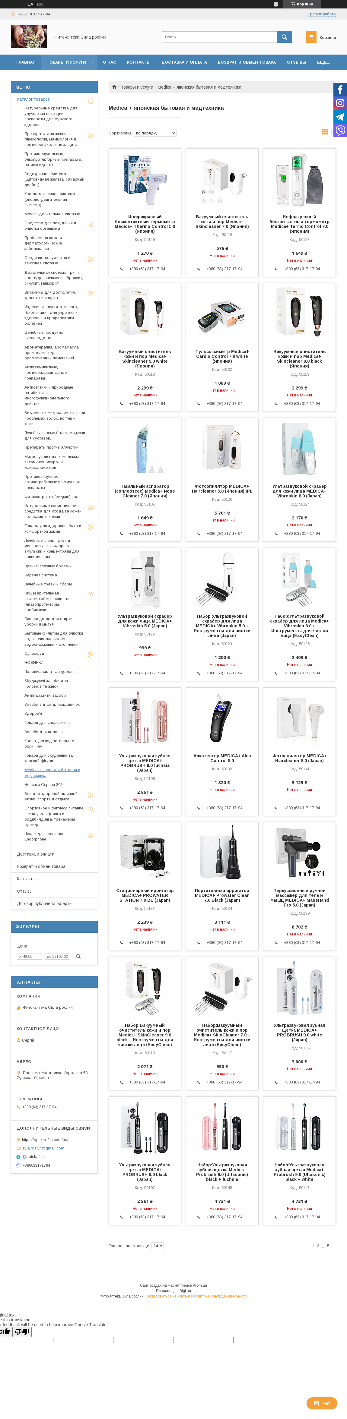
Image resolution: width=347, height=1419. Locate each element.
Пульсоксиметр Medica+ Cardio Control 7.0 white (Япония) (222, 356)
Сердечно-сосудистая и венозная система (47, 260)
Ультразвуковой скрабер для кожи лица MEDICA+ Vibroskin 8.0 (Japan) (299, 491)
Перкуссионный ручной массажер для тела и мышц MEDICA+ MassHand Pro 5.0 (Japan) (299, 897)
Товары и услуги (66, 62)
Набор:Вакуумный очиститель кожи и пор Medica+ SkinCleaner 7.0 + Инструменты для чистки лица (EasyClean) (222, 1035)
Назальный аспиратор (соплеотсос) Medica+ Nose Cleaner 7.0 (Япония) (145, 491)
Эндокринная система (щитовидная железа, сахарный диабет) (54, 179)
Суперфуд (34, 653)
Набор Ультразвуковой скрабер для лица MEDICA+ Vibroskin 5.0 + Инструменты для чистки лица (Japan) (222, 626)
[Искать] (284, 37)
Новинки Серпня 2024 (44, 784)
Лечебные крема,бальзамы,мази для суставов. (54, 435)
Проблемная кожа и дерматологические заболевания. (43, 243)
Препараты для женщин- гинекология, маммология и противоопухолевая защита (50, 139)
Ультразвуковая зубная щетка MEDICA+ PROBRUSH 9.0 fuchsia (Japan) (144, 763)
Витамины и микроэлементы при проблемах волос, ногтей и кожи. (54, 418)
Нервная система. (41, 575)
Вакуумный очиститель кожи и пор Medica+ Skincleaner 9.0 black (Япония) (299, 358)
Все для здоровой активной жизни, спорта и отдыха (51, 796)
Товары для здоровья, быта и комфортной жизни (52, 528)
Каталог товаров (33, 99)
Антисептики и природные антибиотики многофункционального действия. (48, 395)
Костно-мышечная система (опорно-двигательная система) (49, 199)
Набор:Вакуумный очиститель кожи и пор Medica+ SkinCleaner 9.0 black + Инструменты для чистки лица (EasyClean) (144, 1035)
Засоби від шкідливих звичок (52, 704)
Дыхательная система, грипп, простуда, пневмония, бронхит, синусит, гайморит (53, 277)
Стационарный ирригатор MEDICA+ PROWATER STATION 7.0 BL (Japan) (145, 895)
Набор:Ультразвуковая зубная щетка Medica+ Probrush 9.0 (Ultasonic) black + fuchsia (222, 1172)
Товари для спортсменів (47, 722)
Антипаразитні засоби (45, 695)
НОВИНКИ (33, 662)
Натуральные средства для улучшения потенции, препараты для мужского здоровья (50, 116)
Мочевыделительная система (52, 214)
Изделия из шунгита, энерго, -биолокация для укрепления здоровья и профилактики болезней (52, 315)
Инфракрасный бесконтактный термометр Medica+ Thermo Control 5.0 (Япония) (145, 224)
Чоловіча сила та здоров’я (49, 671)
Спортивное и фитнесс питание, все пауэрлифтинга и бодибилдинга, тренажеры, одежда (54, 816)
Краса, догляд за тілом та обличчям (49, 744)
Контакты (139, 62)
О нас (109, 62)
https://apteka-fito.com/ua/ (45, 1139)
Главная (26, 62)
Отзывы (296, 62)
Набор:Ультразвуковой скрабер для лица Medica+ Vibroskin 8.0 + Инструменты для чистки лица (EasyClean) (299, 626)
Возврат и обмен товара (247, 62)
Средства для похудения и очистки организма (50, 226)
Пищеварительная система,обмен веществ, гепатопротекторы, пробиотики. (47, 601)
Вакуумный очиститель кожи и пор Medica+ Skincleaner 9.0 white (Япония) (145, 358)
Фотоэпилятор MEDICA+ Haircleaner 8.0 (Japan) (299, 758)
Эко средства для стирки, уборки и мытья (48, 621)
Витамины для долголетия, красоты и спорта (50, 295)
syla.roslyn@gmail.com (43, 1148)
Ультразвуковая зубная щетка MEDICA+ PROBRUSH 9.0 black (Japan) (144, 1172)
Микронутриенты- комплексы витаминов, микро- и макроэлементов (51, 462)
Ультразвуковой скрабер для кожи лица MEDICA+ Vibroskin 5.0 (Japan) (145, 621)
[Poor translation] (22, 1332)
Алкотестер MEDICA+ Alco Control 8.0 (222, 758)
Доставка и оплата (184, 62)
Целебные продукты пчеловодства (43, 335)
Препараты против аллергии (51, 447)
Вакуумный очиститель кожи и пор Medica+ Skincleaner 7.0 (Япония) (222, 221)
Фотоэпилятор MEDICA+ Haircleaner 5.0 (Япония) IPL (222, 488)
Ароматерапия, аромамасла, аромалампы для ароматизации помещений (52, 352)
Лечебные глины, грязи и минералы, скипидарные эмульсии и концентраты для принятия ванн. (51, 548)
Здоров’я (33, 713)
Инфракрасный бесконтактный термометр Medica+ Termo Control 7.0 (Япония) (299, 224)
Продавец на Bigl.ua (173, 1291)
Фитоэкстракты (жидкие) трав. (52, 496)
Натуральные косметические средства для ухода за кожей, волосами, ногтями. (53, 511)
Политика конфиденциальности (220, 1296)
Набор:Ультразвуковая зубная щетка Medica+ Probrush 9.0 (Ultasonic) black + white (300, 1172)
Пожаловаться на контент (168, 1296)
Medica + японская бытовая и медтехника (52, 772)
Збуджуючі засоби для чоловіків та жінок (46, 683)
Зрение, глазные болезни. (48, 566)
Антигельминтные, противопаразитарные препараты (45, 372)
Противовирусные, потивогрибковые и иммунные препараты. (52, 482)
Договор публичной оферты (44, 903)
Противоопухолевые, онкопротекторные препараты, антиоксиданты (53, 159)
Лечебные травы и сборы (48, 584)
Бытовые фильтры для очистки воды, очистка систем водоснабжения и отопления (53, 638)
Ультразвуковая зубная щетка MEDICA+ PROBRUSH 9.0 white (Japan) (299, 1032)
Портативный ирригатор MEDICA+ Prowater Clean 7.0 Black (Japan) (222, 895)
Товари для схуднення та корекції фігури (48, 758)
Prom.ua (200, 1285)
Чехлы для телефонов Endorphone (45, 836)
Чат (322, 1403)
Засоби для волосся (44, 732)
